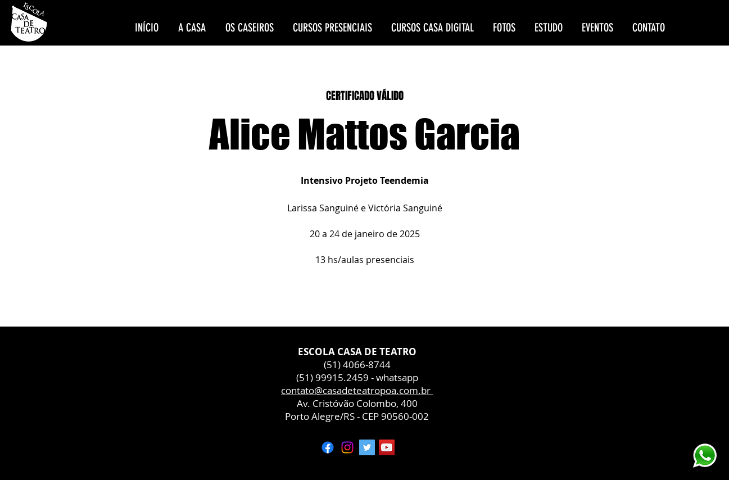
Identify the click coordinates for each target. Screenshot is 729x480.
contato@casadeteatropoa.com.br (357, 390)
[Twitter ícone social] (367, 447)
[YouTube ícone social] (387, 447)
